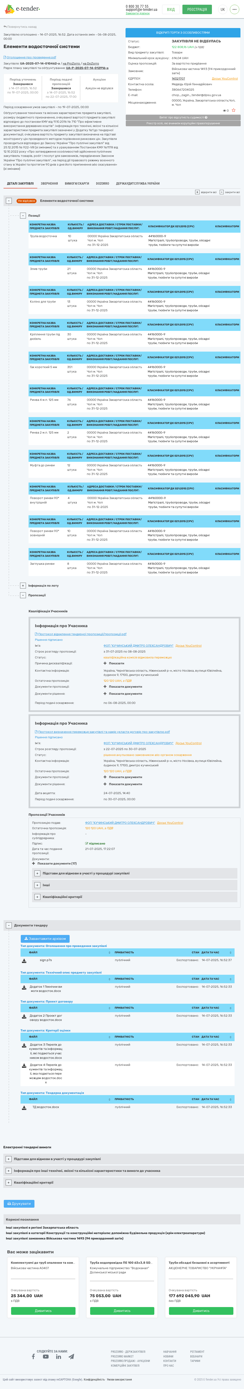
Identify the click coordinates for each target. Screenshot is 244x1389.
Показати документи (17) (54, 863)
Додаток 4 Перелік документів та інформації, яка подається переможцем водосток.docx (45, 1073)
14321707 (178, 78)
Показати (114, 663)
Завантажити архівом (45, 939)
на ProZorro (72, 63)
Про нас (168, 1365)
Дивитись (43, 1311)
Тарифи (195, 1361)
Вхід (171, 9)
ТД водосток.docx (46, 1107)
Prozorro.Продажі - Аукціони (130, 1361)
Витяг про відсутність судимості (183, 117)
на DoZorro (91, 63)
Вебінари (196, 1356)
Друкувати (19, 1204)
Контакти (169, 1361)
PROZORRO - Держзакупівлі (128, 1351)
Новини (168, 1356)
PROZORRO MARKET (122, 1356)
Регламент (197, 1351)
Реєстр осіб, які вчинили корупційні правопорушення (183, 123)
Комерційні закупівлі (125, 1365)
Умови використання (119, 1379)
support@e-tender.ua (141, 9)
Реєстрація (197, 9)
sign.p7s (46, 960)
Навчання (170, 1351)
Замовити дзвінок (138, 13)
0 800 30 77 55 (137, 6)
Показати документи (123, 686)
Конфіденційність (94, 1379)
